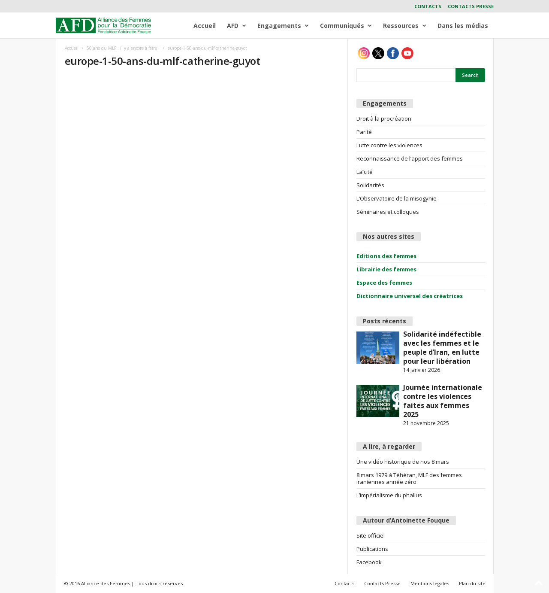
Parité (364, 132)
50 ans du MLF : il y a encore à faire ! (123, 48)
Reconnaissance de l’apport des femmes (409, 158)
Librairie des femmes (386, 269)
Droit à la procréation (383, 118)
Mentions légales (429, 583)
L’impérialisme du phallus (389, 495)
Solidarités (370, 185)
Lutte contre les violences (389, 145)
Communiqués (346, 25)
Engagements (283, 25)
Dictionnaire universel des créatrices (409, 296)
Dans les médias (462, 25)
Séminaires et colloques (387, 212)
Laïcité (364, 172)
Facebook (369, 562)
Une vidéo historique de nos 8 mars (402, 461)
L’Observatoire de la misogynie (396, 198)
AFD (236, 25)
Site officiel (370, 535)
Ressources (404, 25)
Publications (372, 549)
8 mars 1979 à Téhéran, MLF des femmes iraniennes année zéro (409, 478)
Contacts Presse (471, 6)
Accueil (204, 25)
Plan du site (472, 583)
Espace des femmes (384, 282)
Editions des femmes (386, 256)
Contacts (427, 6)
